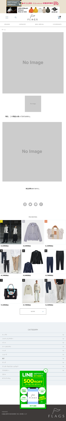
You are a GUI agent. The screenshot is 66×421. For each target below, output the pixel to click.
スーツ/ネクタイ (6, 346)
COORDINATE (57, 24)
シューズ (4, 354)
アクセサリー (5, 370)
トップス (4, 334)
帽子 (3, 358)
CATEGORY (22, 24)
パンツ (4, 342)
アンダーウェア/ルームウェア (10, 366)
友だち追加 (33, 406)
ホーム (4, 29)
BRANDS (7, 24)
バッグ (4, 350)
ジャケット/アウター (7, 338)
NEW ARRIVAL (39, 24)
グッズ (4, 362)
